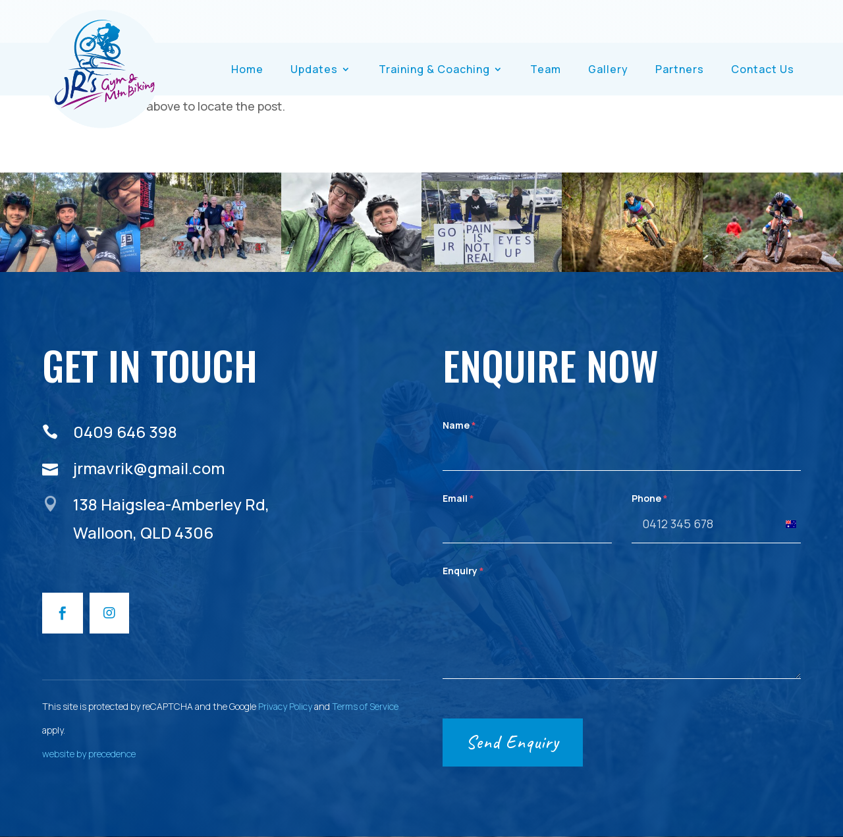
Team (545, 69)
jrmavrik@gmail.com (149, 468)
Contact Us (762, 69)
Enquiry (463, 570)
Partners (679, 69)
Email (458, 498)
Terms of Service (365, 706)
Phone (650, 498)
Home (247, 69)
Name (459, 425)
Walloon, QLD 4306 (143, 532)
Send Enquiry (512, 741)
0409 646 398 (125, 432)
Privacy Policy (285, 706)
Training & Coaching (434, 69)
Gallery (608, 69)
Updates (314, 69)
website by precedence (89, 753)
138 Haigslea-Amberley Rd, (171, 504)
